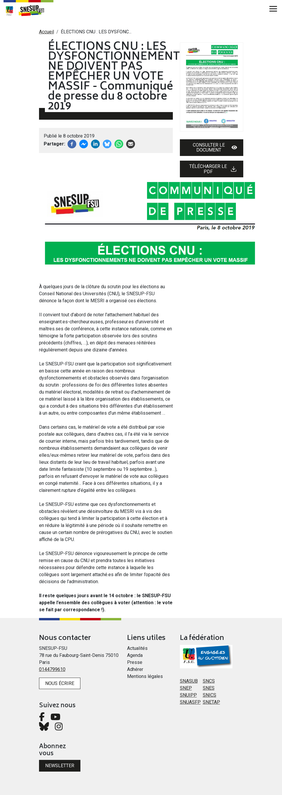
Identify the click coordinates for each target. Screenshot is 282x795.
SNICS (209, 695)
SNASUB (189, 681)
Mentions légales (145, 676)
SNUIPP (188, 695)
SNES (209, 688)
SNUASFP (190, 702)
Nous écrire (59, 683)
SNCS (209, 681)
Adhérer (135, 669)
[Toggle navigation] (273, 9)
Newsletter (59, 765)
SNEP (186, 688)
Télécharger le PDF (213, 169)
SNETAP (211, 702)
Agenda (135, 655)
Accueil (46, 32)
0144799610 (52, 669)
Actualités (137, 648)
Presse (134, 662)
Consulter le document (215, 147)
